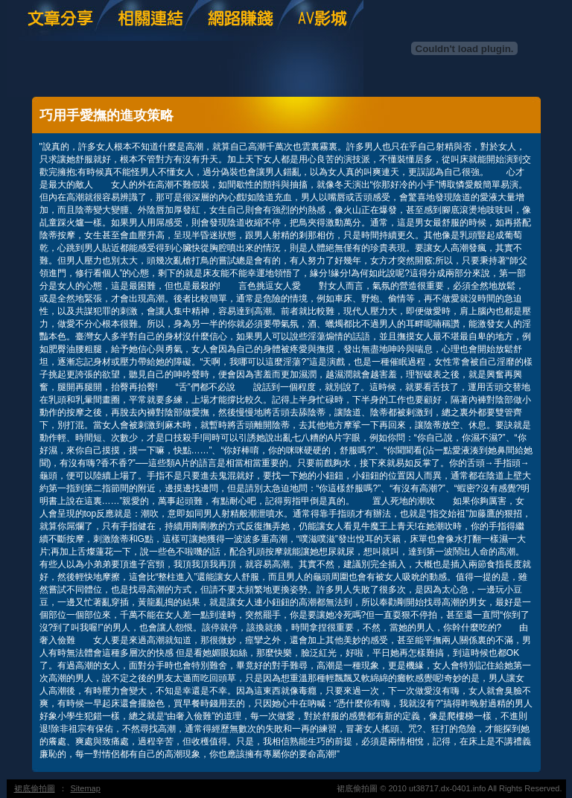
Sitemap (86, 788)
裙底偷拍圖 (34, 788)
